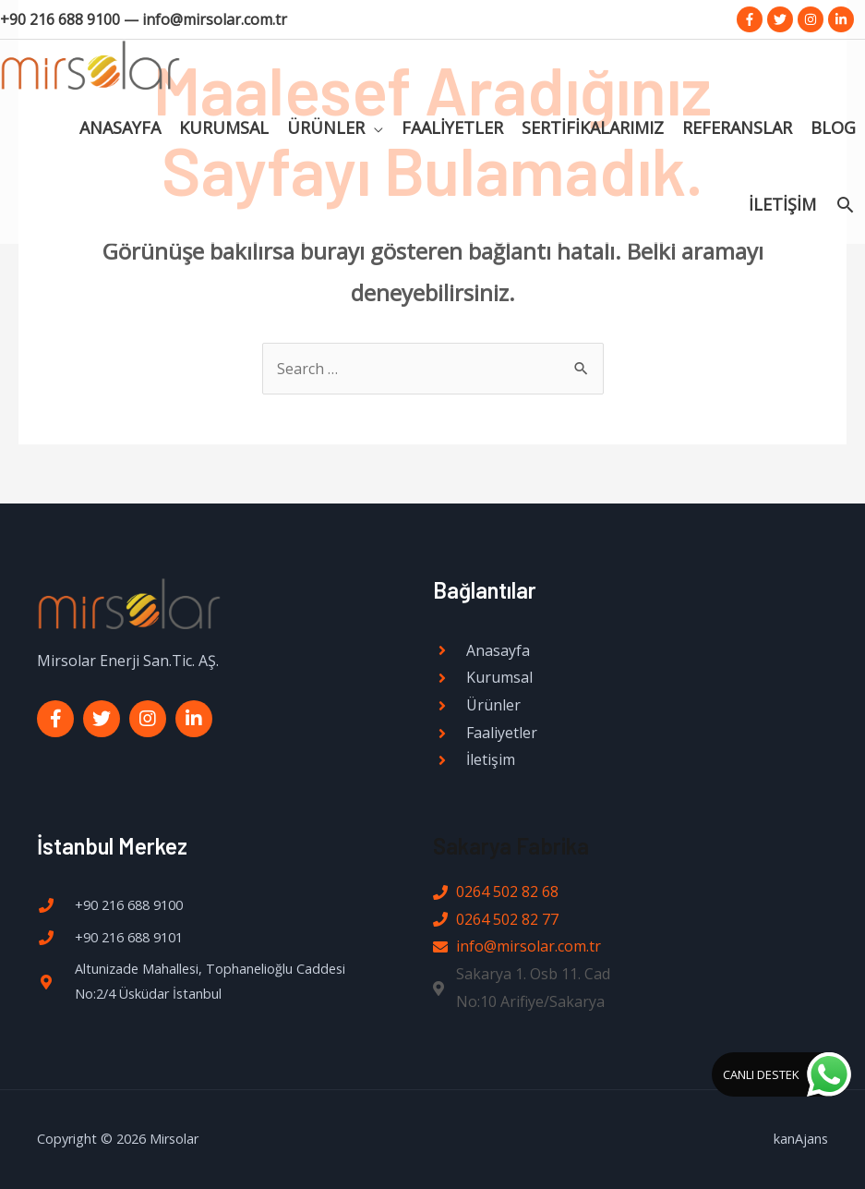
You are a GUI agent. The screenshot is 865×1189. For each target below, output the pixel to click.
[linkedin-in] (843, 19)
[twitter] (782, 19)
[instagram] (813, 19)
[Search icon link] (845, 218)
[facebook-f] (752, 19)
